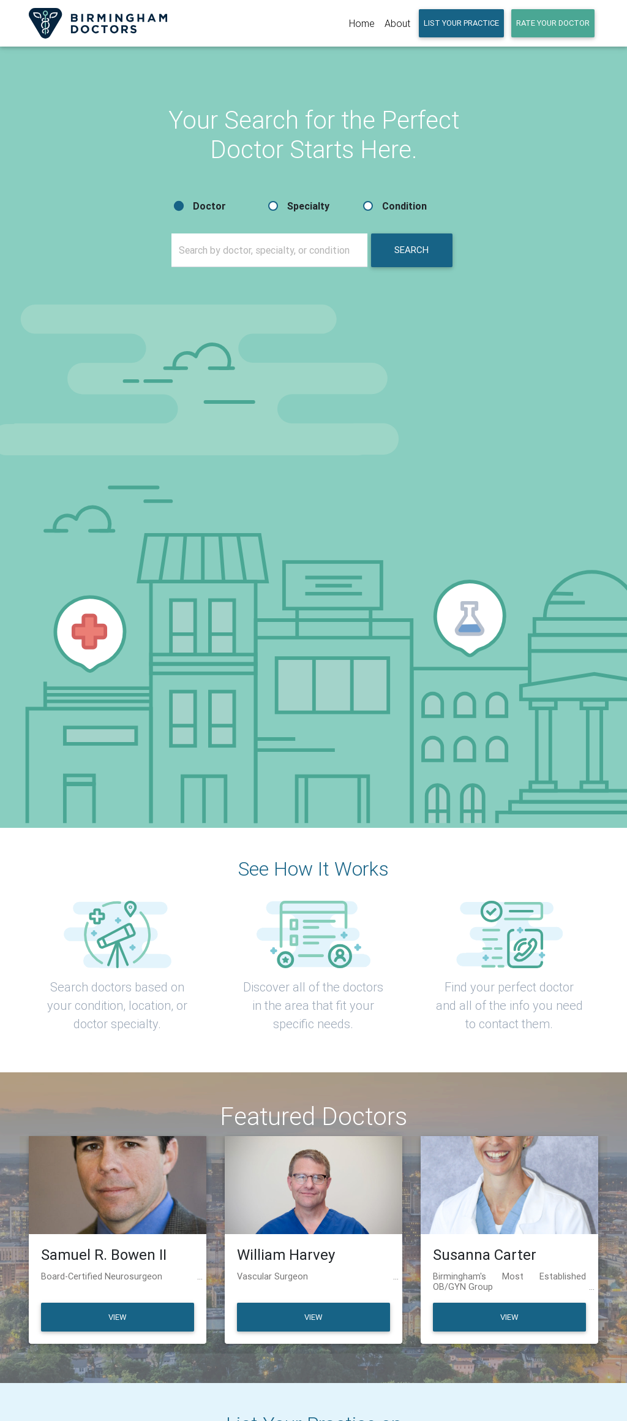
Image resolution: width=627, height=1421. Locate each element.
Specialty (308, 206)
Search (411, 250)
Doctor (209, 206)
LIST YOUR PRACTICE (461, 23)
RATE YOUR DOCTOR (553, 23)
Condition (404, 206)
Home (362, 23)
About (397, 23)
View (117, 1317)
